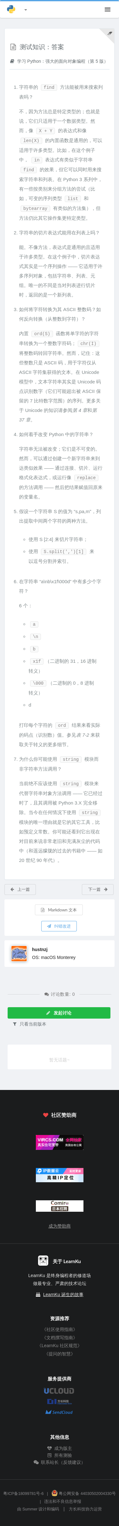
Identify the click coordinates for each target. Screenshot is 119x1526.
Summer (29, 1509)
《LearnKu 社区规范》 (59, 1345)
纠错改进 (58, 926)
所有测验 (59, 1455)
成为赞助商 (60, 1226)
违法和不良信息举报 (62, 1501)
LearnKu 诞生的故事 (63, 1294)
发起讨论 (58, 1012)
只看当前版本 (29, 1024)
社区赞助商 (59, 1115)
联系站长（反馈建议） (60, 1462)
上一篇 (20, 889)
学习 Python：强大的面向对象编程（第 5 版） (59, 61)
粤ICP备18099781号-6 (23, 1493)
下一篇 (98, 889)
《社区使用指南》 (59, 1329)
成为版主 (59, 1448)
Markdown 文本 (58, 909)
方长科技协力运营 (85, 1509)
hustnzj (40, 949)
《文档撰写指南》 (59, 1337)
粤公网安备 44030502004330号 (83, 1493)
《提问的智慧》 (59, 1353)
